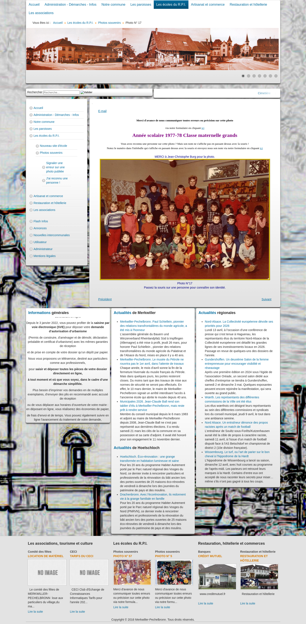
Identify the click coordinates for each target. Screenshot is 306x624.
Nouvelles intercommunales (52, 235)
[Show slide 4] (259, 76)
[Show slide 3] (254, 76)
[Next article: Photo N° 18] (267, 299)
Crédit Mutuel (210, 556)
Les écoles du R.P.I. (171, 4)
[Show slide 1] (243, 76)
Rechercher (34, 92)
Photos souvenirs (51, 152)
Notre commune (113, 4)
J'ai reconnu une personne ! (57, 180)
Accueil (34, 4)
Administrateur (43, 249)
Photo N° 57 (122, 556)
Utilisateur (40, 242)
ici (202, 128)
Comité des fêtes (40, 551)
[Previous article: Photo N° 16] (105, 299)
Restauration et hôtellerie (248, 4)
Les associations (41, 13)
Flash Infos (41, 221)
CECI (73, 551)
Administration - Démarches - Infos (70, 4)
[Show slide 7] (276, 76)
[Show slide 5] (265, 76)
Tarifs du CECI (81, 556)
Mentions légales (45, 256)
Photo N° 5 (163, 556)
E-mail (102, 111)
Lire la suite (35, 611)
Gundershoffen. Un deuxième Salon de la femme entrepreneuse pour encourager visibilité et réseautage (237, 364)
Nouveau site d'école (53, 145)
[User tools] (92, 103)
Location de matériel (46, 556)
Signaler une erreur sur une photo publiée (55, 167)
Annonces (40, 228)
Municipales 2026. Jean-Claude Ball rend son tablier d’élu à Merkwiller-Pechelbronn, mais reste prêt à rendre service (152, 406)
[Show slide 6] (270, 76)
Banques (204, 551)
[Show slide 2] (248, 76)
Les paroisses (140, 4)
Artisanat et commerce (208, 4)
